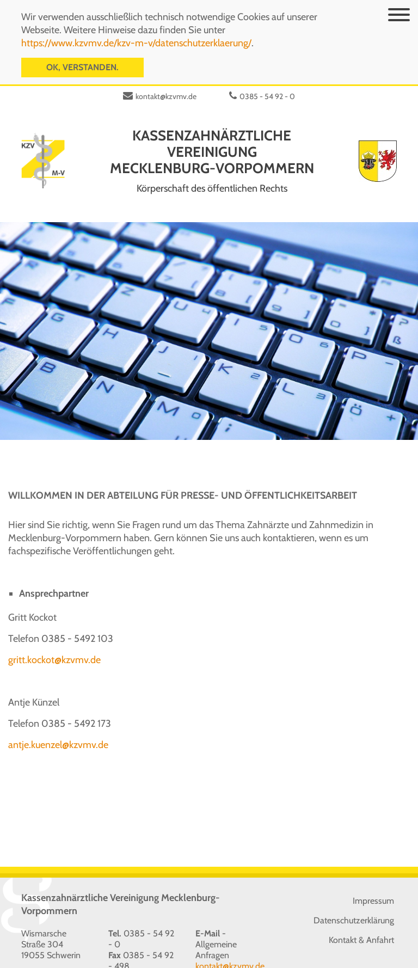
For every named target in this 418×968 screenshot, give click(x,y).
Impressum (373, 887)
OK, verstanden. (82, 65)
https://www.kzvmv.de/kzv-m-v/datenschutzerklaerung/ (136, 41)
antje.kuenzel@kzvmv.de (58, 731)
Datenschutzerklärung (354, 907)
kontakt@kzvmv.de (166, 83)
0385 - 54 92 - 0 (267, 83)
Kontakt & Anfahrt (361, 926)
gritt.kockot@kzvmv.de (54, 646)
